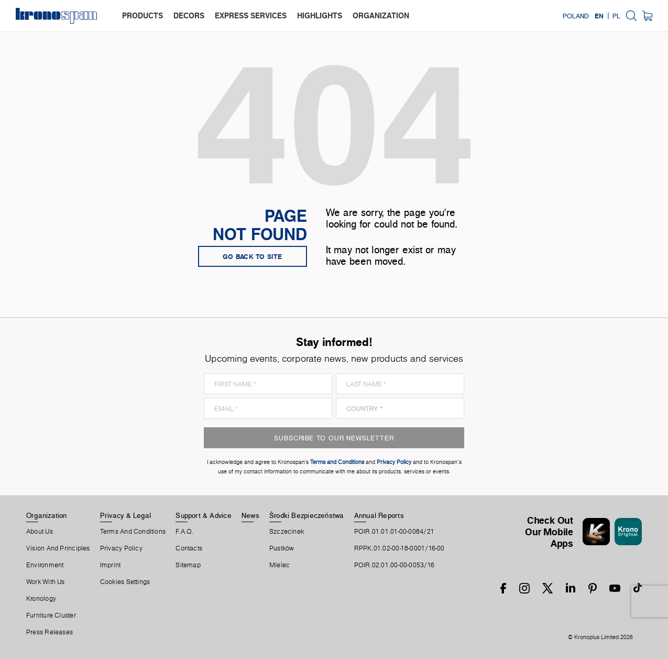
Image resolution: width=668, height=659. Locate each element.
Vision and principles (58, 548)
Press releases (49, 632)
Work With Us (45, 582)
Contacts (189, 548)
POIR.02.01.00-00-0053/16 (394, 565)
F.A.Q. (184, 531)
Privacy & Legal (125, 515)
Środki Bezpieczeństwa (306, 515)
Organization (46, 515)
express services (251, 15)
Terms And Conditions (133, 531)
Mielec (279, 565)
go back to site (252, 256)
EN (599, 15)
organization (381, 15)
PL (616, 15)
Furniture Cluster (51, 615)
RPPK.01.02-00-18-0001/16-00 (399, 548)
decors (188, 15)
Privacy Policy (121, 548)
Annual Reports (379, 515)
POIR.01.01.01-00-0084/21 (394, 531)
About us (39, 531)
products (142, 15)
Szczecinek (286, 531)
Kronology (41, 599)
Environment (44, 565)
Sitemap (188, 565)
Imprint (110, 565)
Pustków (281, 548)
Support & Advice (204, 515)
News (250, 515)
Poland (576, 15)
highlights (319, 15)
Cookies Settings (125, 582)
